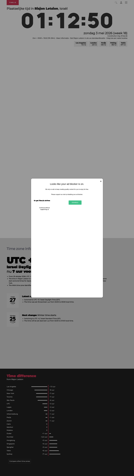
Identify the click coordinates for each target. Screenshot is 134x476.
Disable (75, 202)
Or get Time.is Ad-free (42, 200)
